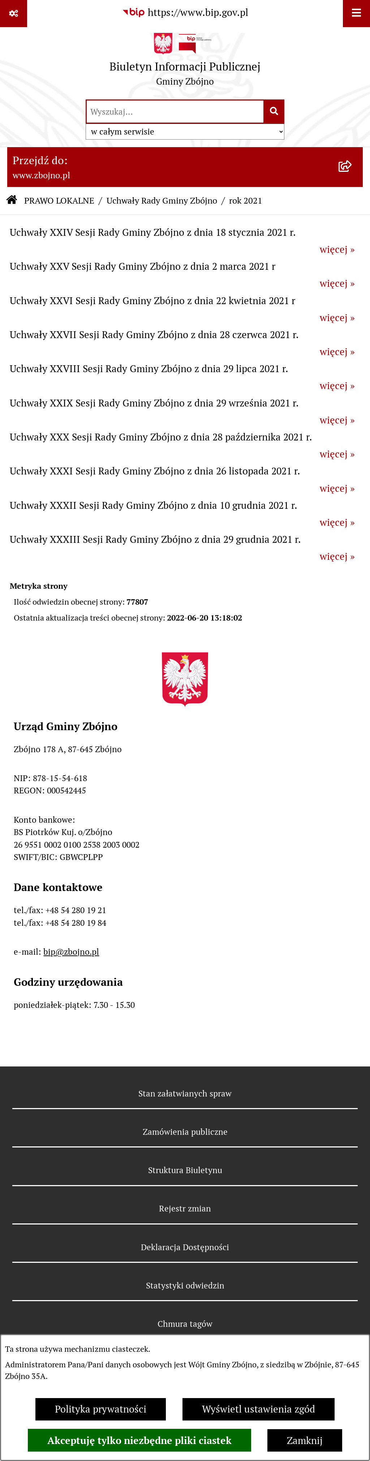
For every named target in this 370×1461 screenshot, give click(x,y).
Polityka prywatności (100, 1409)
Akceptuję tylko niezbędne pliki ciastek (139, 1440)
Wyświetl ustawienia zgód (258, 1409)
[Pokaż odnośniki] (13, 13)
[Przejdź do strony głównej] (185, 62)
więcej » (337, 249)
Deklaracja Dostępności (185, 1247)
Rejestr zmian (185, 1208)
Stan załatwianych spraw (185, 1093)
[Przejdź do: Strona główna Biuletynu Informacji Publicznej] (11, 201)
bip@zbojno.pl (71, 951)
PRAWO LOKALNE (59, 200)
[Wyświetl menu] (356, 13)
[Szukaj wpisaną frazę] (274, 111)
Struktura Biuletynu (185, 1170)
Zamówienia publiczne (185, 1131)
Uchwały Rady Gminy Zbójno (162, 200)
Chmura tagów (185, 1324)
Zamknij (305, 1440)
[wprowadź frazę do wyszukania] (175, 111)
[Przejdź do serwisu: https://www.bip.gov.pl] (185, 13)
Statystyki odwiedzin (185, 1285)
